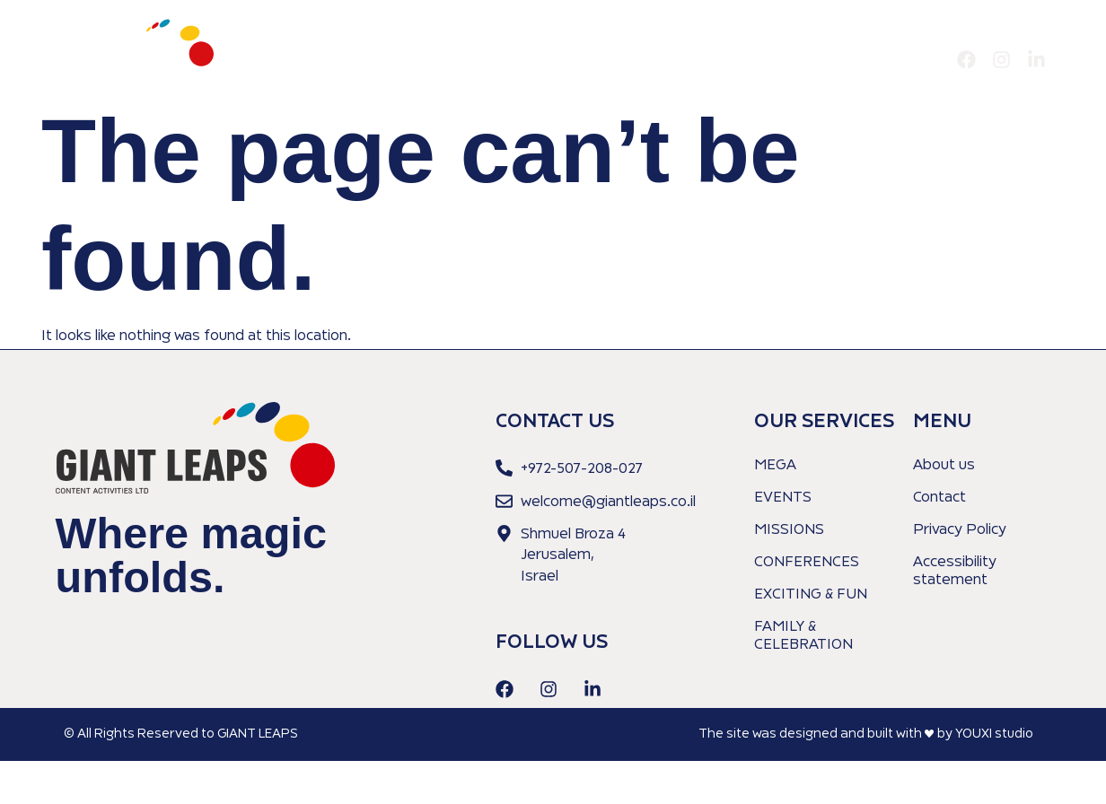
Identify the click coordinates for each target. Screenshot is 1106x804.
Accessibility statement (954, 572)
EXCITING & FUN (810, 595)
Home (663, 60)
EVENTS (783, 498)
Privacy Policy (959, 530)
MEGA (775, 466)
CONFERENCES (806, 563)
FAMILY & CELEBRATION (803, 636)
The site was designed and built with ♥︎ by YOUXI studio (865, 734)
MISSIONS (789, 530)
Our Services (825, 60)
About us (733, 60)
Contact (912, 60)
